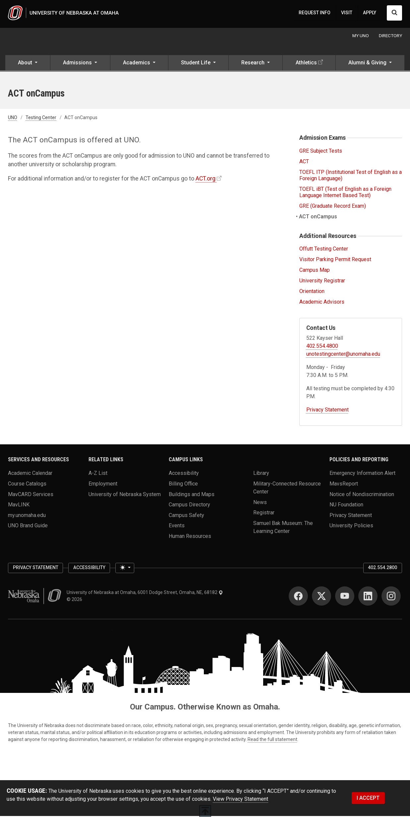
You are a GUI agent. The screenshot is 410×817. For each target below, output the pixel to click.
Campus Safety (186, 516)
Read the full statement (272, 740)
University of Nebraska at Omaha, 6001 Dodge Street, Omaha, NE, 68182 (145, 593)
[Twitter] (321, 597)
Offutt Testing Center (323, 250)
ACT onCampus (318, 217)
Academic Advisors (321, 303)
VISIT (346, 13)
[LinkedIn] (368, 597)
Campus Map (314, 271)
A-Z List (97, 474)
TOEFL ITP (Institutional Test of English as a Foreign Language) (350, 176)
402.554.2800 (382, 568)
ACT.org (205, 179)
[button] (27, 64)
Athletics (306, 64)
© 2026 (75, 600)
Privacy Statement (327, 411)
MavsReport (343, 485)
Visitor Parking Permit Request (335, 261)
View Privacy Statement (240, 800)
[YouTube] (344, 597)
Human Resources (190, 537)
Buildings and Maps (191, 495)
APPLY (369, 13)
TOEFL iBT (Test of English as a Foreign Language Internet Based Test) (345, 193)
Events (177, 526)
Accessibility (184, 474)
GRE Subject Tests (320, 152)
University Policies (351, 526)
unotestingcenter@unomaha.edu (343, 355)
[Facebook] (298, 597)
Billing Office (183, 485)
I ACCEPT (368, 799)
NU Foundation (346, 505)
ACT (304, 162)
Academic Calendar (30, 474)
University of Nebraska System (124, 495)
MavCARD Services (30, 495)
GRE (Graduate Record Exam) (332, 207)
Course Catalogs (27, 485)
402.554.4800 (322, 347)
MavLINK (18, 505)
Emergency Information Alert (362, 474)
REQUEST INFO (314, 13)
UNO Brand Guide (28, 526)
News (260, 503)
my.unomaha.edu (27, 516)
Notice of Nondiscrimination (361, 495)
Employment (102, 485)
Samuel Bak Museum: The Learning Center (283, 528)
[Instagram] (391, 597)
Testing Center (41, 118)
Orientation (311, 292)
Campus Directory (189, 505)
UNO (12, 118)
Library (261, 474)
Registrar (263, 513)
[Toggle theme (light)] (124, 569)
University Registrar (322, 281)
